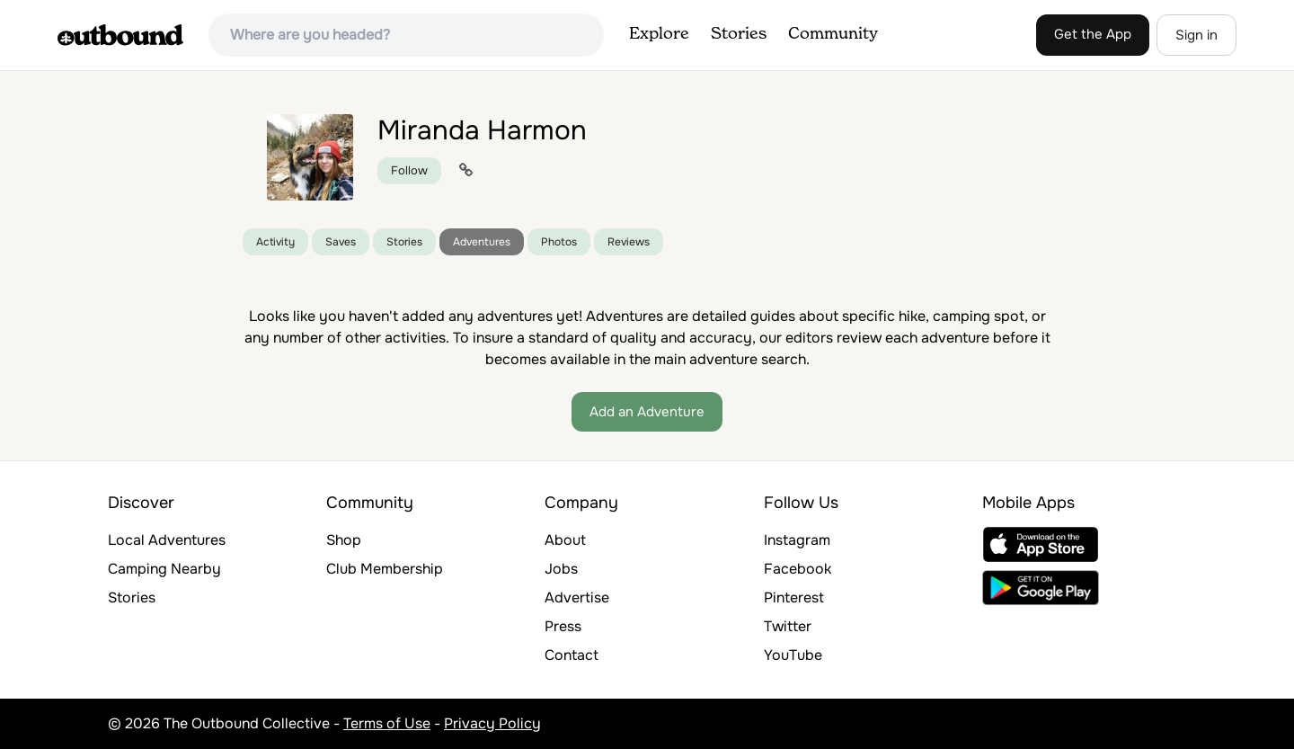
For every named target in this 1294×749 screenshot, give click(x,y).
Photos (559, 242)
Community (833, 34)
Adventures (481, 242)
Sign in (1196, 35)
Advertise (577, 597)
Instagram (797, 540)
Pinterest (794, 597)
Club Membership (384, 568)
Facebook (797, 568)
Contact (571, 655)
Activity (275, 242)
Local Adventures (167, 540)
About (565, 540)
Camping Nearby (164, 568)
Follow (409, 170)
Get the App (1092, 34)
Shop (343, 540)
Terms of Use (386, 723)
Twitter (787, 626)
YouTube (793, 655)
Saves (340, 242)
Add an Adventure (647, 412)
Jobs (561, 568)
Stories (739, 34)
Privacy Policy (492, 723)
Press (563, 626)
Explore (659, 34)
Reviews (628, 242)
